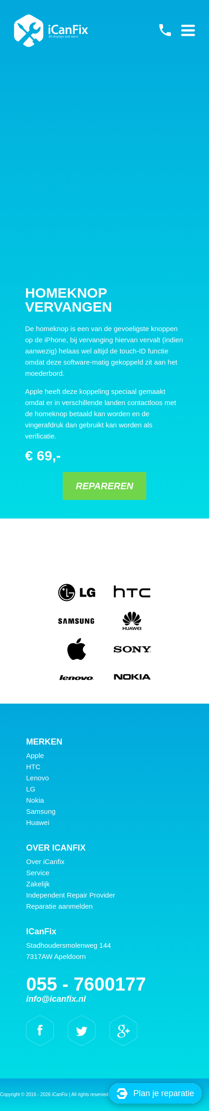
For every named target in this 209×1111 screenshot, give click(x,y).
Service (37, 873)
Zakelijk (38, 884)
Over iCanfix (45, 861)
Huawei (37, 822)
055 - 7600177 (164, 30)
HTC (33, 767)
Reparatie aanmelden (59, 906)
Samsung (40, 811)
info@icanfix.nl (56, 999)
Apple (35, 755)
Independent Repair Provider (70, 895)
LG (30, 789)
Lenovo (37, 778)
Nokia (35, 800)
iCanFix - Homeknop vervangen (51, 30)
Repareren (104, 486)
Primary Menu (188, 30)
